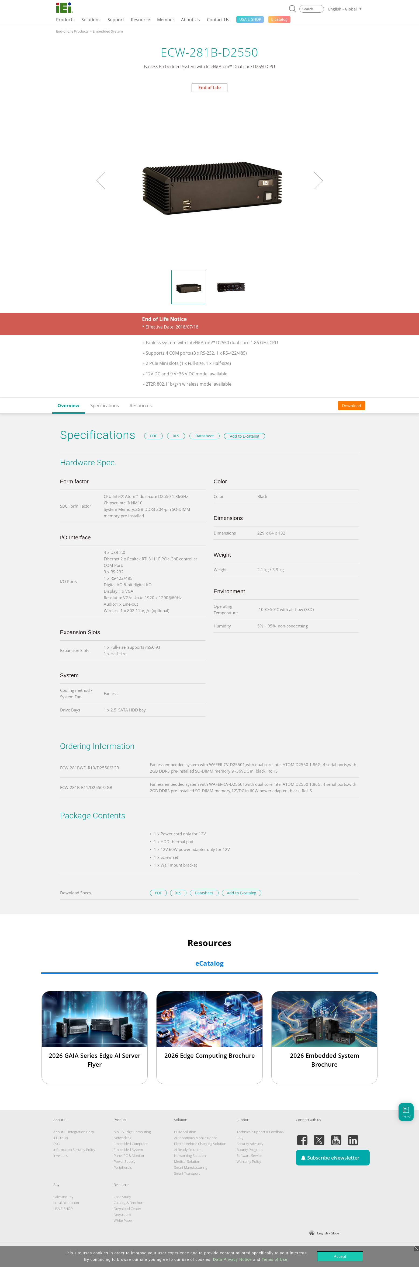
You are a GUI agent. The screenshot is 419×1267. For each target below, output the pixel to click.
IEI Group (60, 1137)
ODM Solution (185, 1131)
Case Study (122, 1196)
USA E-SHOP (63, 1208)
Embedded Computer (131, 1143)
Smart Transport (187, 1173)
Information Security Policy (74, 1149)
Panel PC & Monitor (129, 1155)
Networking (122, 1137)
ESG (56, 1143)
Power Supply (124, 1161)
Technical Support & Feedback (260, 1131)
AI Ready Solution (188, 1149)
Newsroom (122, 1214)
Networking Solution (190, 1155)
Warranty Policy (249, 1161)
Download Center (127, 1208)
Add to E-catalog (244, 436)
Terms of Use (275, 1259)
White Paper (123, 1220)
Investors (60, 1155)
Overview (68, 405)
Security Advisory (250, 1143)
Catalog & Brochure (129, 1202)
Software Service (249, 1155)
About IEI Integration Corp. (74, 1131)
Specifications (104, 405)
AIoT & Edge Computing (132, 1131)
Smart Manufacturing (190, 1167)
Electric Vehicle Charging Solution (200, 1143)
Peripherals (123, 1167)
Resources (141, 405)
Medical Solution (187, 1161)
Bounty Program (249, 1149)
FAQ (240, 1137)
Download (351, 405)
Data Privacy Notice (232, 1259)
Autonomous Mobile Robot (195, 1137)
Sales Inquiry (63, 1196)
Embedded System (108, 31)
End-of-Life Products (72, 31)
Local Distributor (66, 1202)
